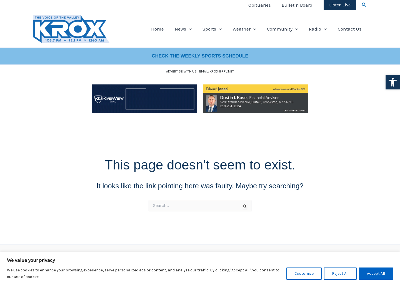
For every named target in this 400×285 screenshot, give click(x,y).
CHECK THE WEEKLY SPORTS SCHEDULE (200, 56)
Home (166, 29)
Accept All (376, 273)
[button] (393, 82)
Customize (304, 273)
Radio (320, 29)
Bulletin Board (297, 5)
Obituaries (262, 5)
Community (286, 29)
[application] (196, 29)
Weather (249, 29)
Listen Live (340, 5)
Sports (218, 29)
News (190, 29)
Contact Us (350, 29)
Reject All (340, 273)
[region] (200, 268)
